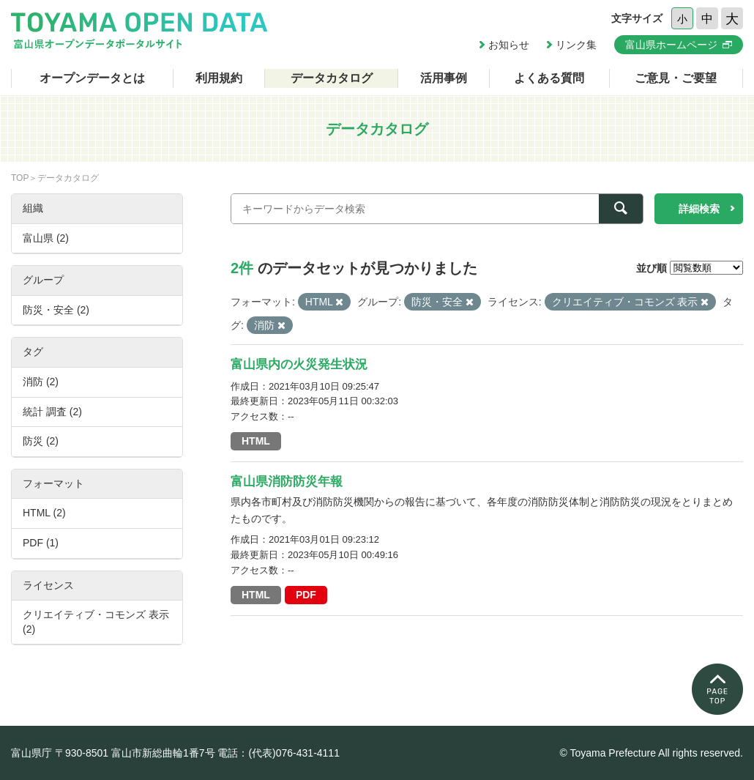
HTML (256, 441)
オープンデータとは (92, 78)
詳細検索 (699, 209)
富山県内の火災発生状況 (299, 364)
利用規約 (218, 78)
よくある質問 (549, 78)
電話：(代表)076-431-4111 (278, 753)
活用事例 (443, 78)
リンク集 (576, 45)
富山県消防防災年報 (287, 482)
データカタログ (332, 78)
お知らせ (508, 45)
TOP (20, 178)
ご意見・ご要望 (676, 78)
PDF (306, 595)
